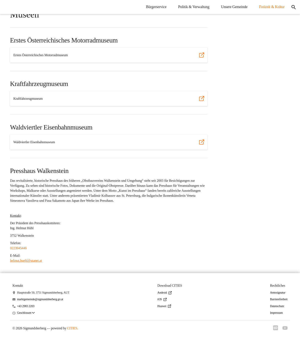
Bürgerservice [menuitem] (155, 7)
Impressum (276, 312)
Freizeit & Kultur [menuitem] (270, 7)
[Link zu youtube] (285, 328)
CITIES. (72, 328)
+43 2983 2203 (25, 306)
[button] (26, 313)
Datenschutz (277, 306)
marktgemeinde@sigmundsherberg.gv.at (40, 299)
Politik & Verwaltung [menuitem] (192, 7)
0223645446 (18, 248)
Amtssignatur (277, 292)
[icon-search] (293, 7)
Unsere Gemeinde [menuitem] (233, 7)
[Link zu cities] (275, 329)
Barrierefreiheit (279, 299)
